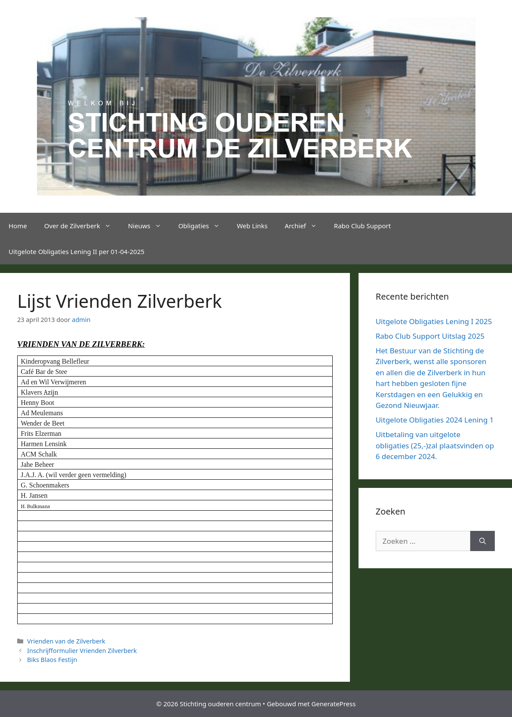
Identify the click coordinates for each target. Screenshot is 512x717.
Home (18, 225)
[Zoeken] (482, 541)
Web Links (252, 225)
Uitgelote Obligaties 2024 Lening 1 (435, 420)
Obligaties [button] (203, 226)
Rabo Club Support (362, 225)
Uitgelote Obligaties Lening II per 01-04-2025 (76, 251)
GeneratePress (333, 703)
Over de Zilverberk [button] (82, 226)
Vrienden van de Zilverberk (66, 641)
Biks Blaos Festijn (52, 660)
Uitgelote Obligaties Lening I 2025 (434, 321)
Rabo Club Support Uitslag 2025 (430, 336)
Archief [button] (305, 226)
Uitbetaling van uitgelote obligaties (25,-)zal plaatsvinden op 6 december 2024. (435, 445)
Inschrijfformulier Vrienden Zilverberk (82, 651)
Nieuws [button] (149, 226)
